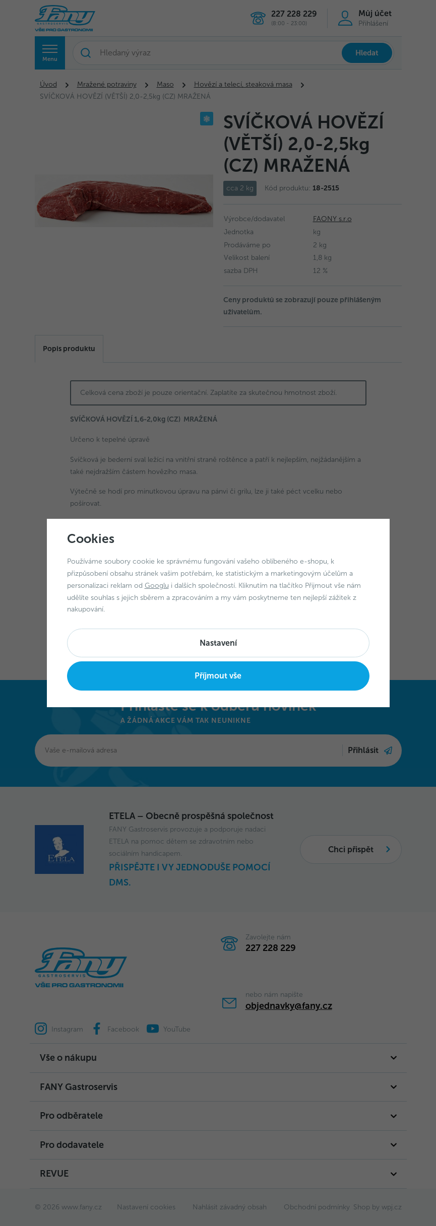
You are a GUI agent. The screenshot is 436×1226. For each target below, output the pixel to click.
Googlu (157, 585)
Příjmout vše (218, 675)
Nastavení (218, 643)
